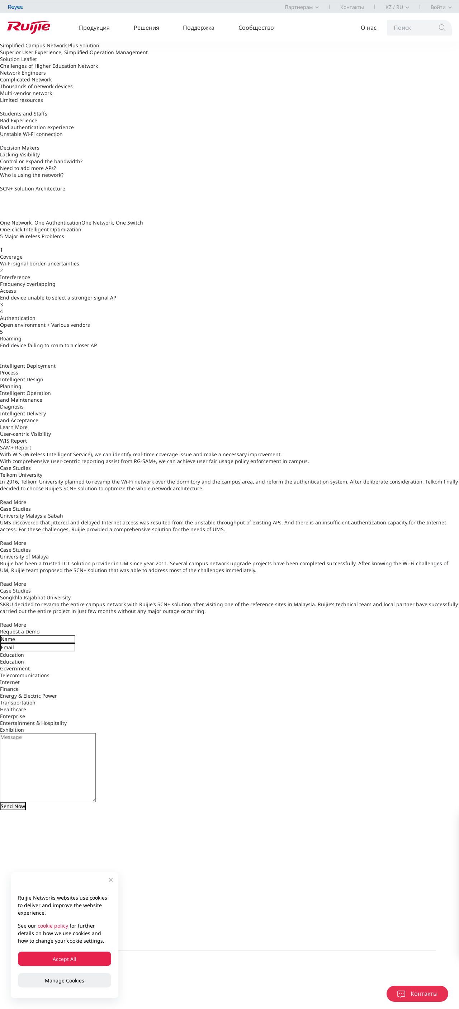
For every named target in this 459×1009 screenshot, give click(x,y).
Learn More (14, 427)
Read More (13, 502)
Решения (146, 28)
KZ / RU (394, 7)
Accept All (64, 959)
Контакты (352, 7)
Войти (438, 7)
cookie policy (53, 925)
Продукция (94, 28)
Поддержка (198, 28)
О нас (369, 28)
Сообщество (256, 28)
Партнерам (299, 7)
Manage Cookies (64, 980)
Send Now (13, 806)
